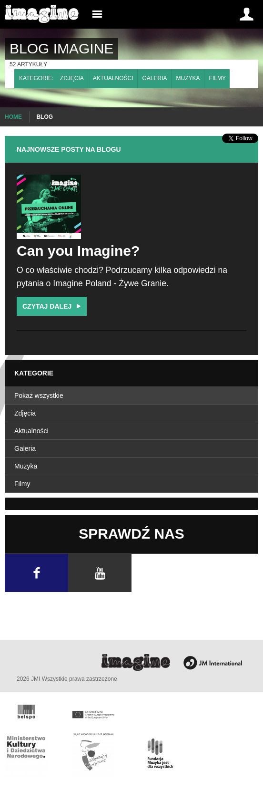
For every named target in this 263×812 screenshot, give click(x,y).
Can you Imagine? (78, 251)
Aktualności (113, 78)
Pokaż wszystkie (38, 395)
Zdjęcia (72, 78)
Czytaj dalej (52, 306)
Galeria (154, 78)
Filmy (217, 78)
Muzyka (188, 78)
